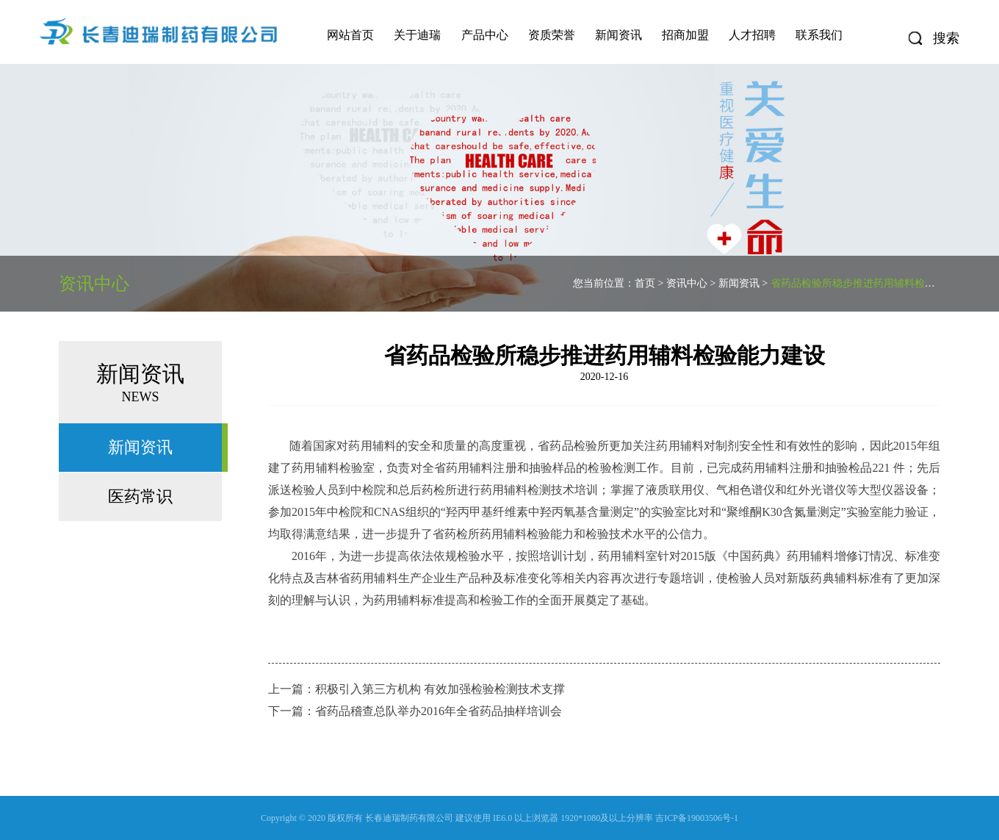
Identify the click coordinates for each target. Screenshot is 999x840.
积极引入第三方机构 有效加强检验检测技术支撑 (440, 689)
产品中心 (484, 35)
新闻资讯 (618, 35)
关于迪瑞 (417, 35)
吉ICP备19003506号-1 (696, 818)
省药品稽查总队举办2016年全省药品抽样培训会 (438, 711)
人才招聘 (752, 35)
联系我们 (819, 35)
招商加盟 (685, 35)
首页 (645, 283)
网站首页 (350, 35)
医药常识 (140, 496)
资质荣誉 (551, 35)
